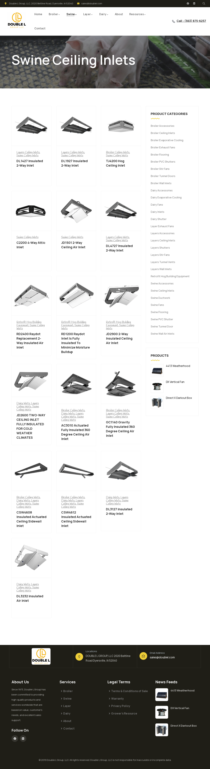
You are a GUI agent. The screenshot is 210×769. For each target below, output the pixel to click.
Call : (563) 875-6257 (191, 21)
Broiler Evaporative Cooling (167, 140)
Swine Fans (157, 305)
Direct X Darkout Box (184, 725)
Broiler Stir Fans (160, 169)
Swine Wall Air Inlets (162, 333)
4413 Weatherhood (182, 690)
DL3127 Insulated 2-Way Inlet (119, 511)
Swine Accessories (162, 283)
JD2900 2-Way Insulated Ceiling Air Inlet (119, 338)
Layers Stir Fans (160, 255)
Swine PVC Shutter (162, 319)
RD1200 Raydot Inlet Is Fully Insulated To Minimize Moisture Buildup (75, 343)
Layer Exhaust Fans (162, 226)
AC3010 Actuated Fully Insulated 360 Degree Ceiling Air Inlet (75, 432)
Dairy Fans (157, 204)
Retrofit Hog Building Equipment (170, 276)
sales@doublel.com (162, 657)
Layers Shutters (160, 247)
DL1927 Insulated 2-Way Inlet (74, 163)
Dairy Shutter (159, 219)
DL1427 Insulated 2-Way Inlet (29, 163)
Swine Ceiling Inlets (162, 290)
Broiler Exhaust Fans (163, 147)
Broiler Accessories (162, 126)
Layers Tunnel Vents (163, 262)
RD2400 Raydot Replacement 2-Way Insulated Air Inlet (29, 340)
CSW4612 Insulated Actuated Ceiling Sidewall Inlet (76, 519)
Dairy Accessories (162, 190)
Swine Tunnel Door (162, 326)
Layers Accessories (163, 233)
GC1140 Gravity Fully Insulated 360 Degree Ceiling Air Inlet (120, 429)
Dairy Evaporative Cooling (166, 197)
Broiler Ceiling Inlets (163, 133)
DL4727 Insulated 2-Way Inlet (119, 248)
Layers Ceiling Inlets (163, 240)
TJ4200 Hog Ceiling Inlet (115, 163)
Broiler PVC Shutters (163, 161)
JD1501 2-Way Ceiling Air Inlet (73, 244)
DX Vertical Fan (180, 708)
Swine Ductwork (160, 298)
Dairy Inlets (157, 212)
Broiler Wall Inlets (161, 183)
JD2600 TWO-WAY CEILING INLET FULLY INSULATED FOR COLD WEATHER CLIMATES (30, 426)
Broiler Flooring (160, 154)
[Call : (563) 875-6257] (173, 21)
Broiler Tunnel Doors (163, 176)
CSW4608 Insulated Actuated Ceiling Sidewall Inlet (31, 519)
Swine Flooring (159, 312)
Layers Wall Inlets (161, 269)
